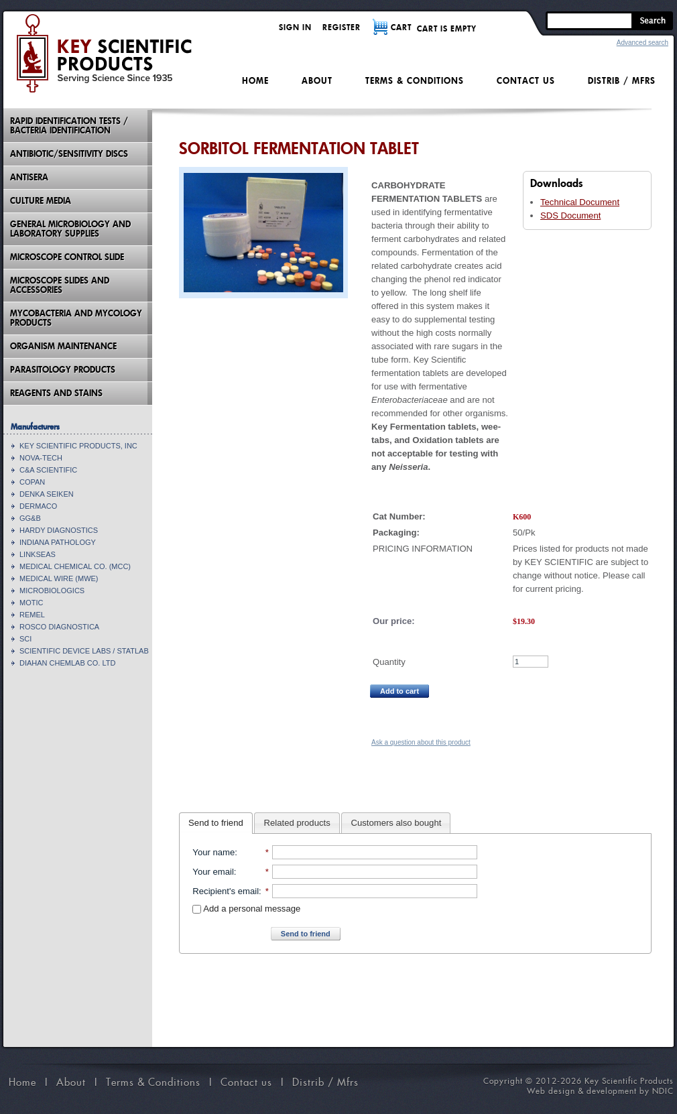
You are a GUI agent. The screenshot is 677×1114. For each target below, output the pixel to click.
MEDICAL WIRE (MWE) (59, 578)
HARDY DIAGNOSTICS (58, 530)
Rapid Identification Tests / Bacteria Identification (69, 125)
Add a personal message (246, 909)
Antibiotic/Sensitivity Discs (69, 154)
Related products (297, 823)
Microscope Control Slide (67, 257)
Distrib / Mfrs (622, 80)
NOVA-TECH (40, 458)
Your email (212, 872)
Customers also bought (396, 823)
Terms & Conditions (414, 80)
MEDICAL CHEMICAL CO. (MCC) (75, 566)
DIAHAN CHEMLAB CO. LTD (67, 663)
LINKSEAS (37, 554)
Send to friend (215, 823)
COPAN (32, 482)
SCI (25, 639)
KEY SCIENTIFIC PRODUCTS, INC (78, 446)
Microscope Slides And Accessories (59, 285)
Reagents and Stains (56, 393)
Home (255, 80)
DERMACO (38, 506)
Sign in (295, 27)
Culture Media (40, 200)
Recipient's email (225, 891)
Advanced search (642, 42)
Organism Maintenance (63, 346)
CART (401, 27)
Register (341, 27)
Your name (213, 852)
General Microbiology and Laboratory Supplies (70, 229)
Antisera (29, 177)
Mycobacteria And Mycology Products (76, 318)
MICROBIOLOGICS (51, 590)
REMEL (32, 615)
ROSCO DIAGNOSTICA (59, 627)
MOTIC (31, 603)
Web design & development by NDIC (600, 1091)
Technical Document (579, 202)
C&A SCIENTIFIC (48, 470)
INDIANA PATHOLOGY (57, 542)
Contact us (526, 80)
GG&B (30, 518)
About (317, 80)
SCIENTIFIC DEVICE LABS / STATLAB (84, 651)
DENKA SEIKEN (46, 494)
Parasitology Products (62, 369)
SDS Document (570, 215)
